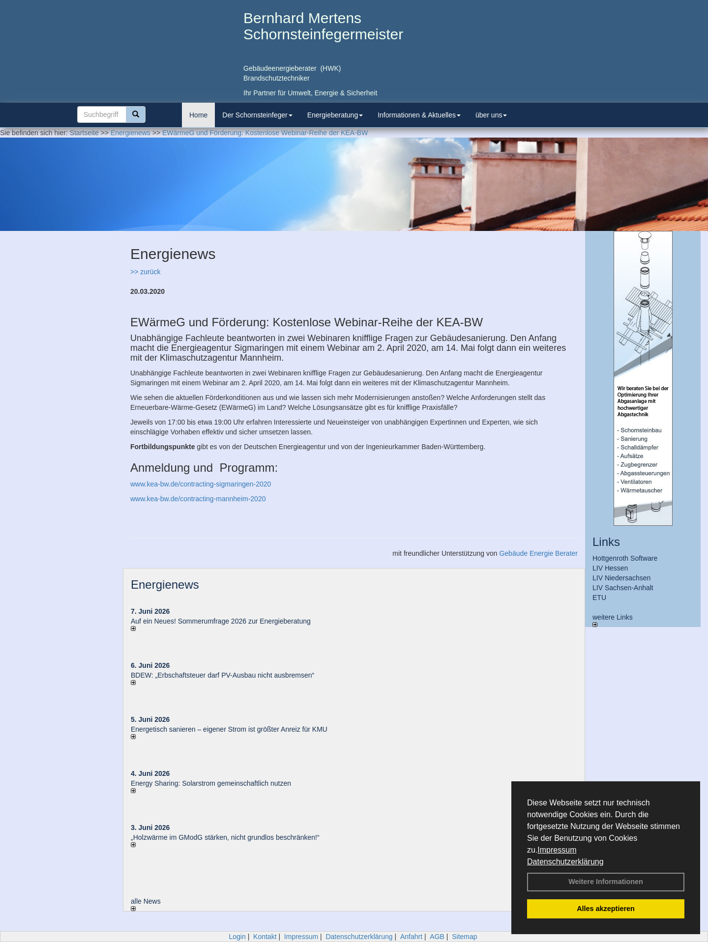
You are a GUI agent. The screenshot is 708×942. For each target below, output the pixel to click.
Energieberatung (335, 115)
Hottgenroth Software (624, 558)
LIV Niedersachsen (621, 578)
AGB (437, 937)
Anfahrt (411, 937)
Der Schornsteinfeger (257, 115)
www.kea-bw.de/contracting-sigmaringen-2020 (200, 484)
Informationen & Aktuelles (419, 115)
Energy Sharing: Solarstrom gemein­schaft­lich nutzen (211, 783)
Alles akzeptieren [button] (606, 909)
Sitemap (464, 937)
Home (198, 115)
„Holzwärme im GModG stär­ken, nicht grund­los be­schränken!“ (225, 837)
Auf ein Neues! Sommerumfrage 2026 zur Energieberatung (221, 621)
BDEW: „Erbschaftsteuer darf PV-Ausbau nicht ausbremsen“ (222, 675)
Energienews (165, 584)
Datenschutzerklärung (565, 861)
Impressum (556, 850)
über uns (491, 115)
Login (237, 937)
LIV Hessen (610, 568)
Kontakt (264, 937)
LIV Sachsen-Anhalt (622, 588)
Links (606, 541)
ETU (599, 597)
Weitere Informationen (605, 881)
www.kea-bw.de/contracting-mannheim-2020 (198, 499)
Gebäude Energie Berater (538, 553)
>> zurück (145, 272)
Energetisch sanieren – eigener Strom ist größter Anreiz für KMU (229, 729)
